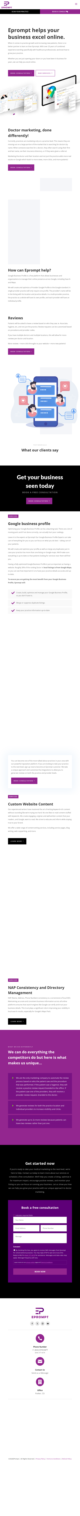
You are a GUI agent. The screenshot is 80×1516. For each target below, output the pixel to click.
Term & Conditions (46, 1309)
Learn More (16, 888)
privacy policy (30, 1309)
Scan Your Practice (20, 12)
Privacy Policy (40, 1505)
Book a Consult (59, 12)
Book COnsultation (23, 827)
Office (40, 1436)
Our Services (44, 73)
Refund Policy (67, 1505)
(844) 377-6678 (30, 1302)
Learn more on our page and (33, 1309)
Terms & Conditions (53, 1505)
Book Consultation (20, 73)
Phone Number (40, 1393)
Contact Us (40, 1416)
